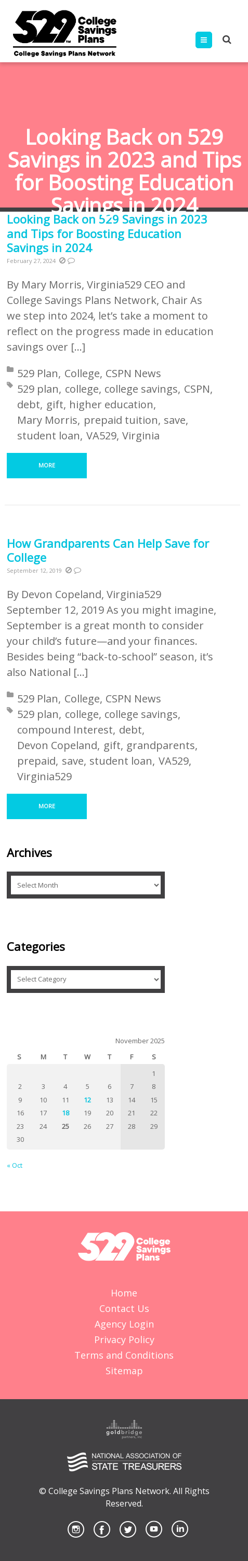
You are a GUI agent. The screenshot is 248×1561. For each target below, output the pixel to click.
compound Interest (65, 730)
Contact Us (124, 1308)
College (82, 373)
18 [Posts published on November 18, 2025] (65, 1112)
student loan (48, 436)
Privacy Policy (124, 1339)
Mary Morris (47, 420)
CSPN (197, 389)
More (46, 465)
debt (28, 404)
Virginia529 (44, 776)
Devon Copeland (57, 745)
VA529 (101, 436)
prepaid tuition (121, 420)
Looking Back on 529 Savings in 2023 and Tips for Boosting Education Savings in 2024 (107, 233)
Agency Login (124, 1324)
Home (124, 1293)
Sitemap (124, 1370)
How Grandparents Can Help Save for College (108, 550)
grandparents (160, 745)
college (82, 389)
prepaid (36, 761)
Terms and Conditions (124, 1355)
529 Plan (37, 373)
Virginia (141, 436)
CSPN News (133, 373)
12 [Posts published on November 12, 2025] (87, 1099)
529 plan (38, 389)
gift (54, 404)
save (175, 420)
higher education (111, 404)
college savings (141, 389)
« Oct (14, 1165)
